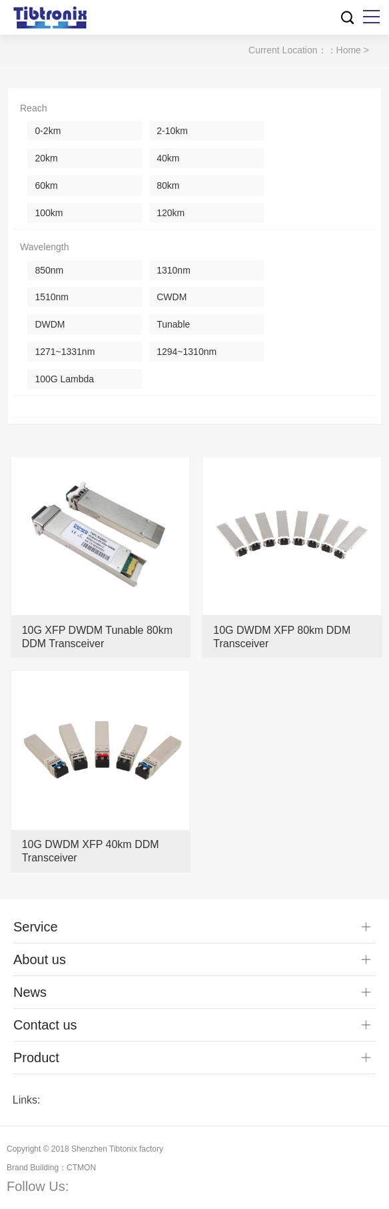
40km (168, 158)
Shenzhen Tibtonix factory (117, 1149)
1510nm (52, 297)
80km (168, 185)
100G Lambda (64, 379)
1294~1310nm (186, 351)
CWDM (172, 297)
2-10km (172, 130)
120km (171, 213)
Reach (33, 108)
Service (35, 926)
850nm (49, 270)
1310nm (174, 270)
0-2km (48, 130)
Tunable (173, 324)
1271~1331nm (65, 351)
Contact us (45, 1025)
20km (46, 158)
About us (39, 959)
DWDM (50, 324)
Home (348, 50)
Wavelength (44, 247)
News (30, 992)
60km (46, 185)
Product (36, 1057)
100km (49, 213)
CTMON (81, 1167)
